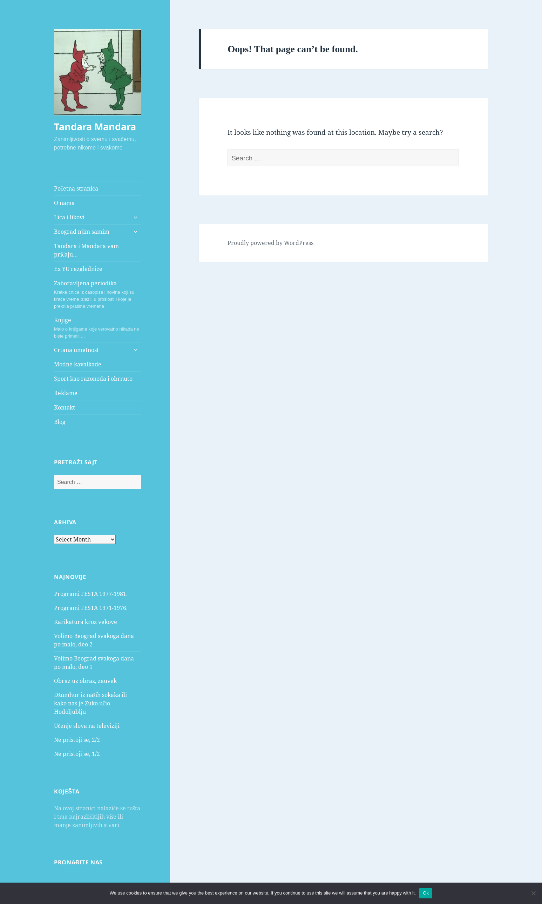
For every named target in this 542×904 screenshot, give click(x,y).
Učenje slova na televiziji (87, 726)
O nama (64, 203)
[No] (533, 893)
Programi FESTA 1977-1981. (91, 594)
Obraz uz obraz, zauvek (85, 681)
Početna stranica (76, 188)
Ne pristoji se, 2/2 (77, 740)
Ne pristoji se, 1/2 (77, 754)
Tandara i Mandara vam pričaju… (86, 250)
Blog (60, 422)
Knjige (97, 328)
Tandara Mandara (95, 126)
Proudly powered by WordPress (270, 243)
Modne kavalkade (77, 364)
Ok (426, 893)
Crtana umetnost (76, 350)
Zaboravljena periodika (97, 294)
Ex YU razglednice (78, 269)
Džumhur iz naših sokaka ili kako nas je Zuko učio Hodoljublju (90, 703)
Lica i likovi (69, 217)
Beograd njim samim (81, 231)
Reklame (65, 393)
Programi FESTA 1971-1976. (91, 608)
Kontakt (64, 407)
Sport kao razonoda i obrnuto (93, 379)
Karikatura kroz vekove (85, 622)
